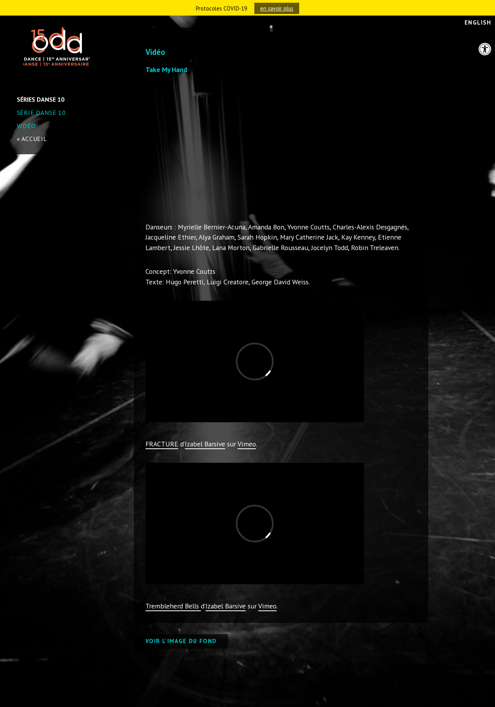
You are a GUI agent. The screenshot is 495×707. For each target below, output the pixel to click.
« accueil (32, 138)
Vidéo (26, 125)
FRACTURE (161, 443)
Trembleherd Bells (173, 605)
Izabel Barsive (205, 443)
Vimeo (247, 443)
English (478, 22)
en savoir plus (276, 8)
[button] (485, 49)
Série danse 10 (41, 112)
